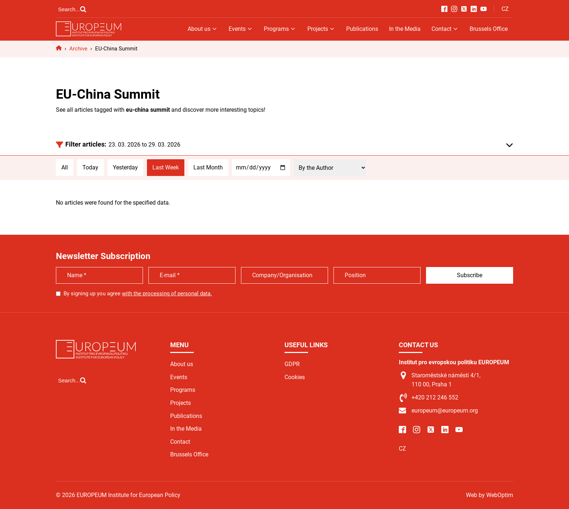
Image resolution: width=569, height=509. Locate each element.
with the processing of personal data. (167, 293)
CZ (505, 8)
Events (241, 28)
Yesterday (125, 167)
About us (203, 28)
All (64, 167)
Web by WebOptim (489, 495)
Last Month (208, 167)
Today (90, 167)
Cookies (294, 377)
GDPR (292, 364)
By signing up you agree (138, 293)
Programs (280, 28)
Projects (321, 28)
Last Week (165, 167)
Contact (445, 28)
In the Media (405, 28)
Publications (362, 28)
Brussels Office (489, 28)
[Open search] (72, 9)
